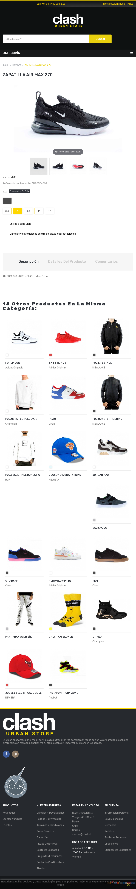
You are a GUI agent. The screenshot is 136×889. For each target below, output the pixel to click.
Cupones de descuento (118, 849)
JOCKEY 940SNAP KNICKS (65, 474)
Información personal (117, 812)
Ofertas (7, 825)
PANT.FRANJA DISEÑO (19, 636)
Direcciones (111, 843)
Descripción (28, 261)
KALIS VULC (99, 527)
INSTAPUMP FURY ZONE (63, 692)
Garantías (42, 837)
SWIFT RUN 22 (57, 362)
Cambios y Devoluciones (50, 812)
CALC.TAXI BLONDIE (61, 636)
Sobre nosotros (45, 831)
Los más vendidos (12, 818)
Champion (11, 423)
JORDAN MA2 (100, 474)
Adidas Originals (14, 367)
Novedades (9, 812)
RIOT (95, 580)
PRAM (52, 419)
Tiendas (41, 868)
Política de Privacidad (49, 818)
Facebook (6, 754)
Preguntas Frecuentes (50, 856)
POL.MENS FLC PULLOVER (21, 419)
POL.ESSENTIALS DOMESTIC (22, 474)
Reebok (53, 697)
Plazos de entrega (47, 843)
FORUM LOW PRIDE (60, 580)
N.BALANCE (98, 367)
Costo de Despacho (48, 849)
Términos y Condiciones (50, 825)
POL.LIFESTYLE (102, 362)
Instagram (15, 754)
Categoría (11, 53)
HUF (7, 479)
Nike (13, 177)
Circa (52, 423)
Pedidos (109, 831)
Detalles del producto (67, 261)
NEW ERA (54, 479)
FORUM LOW (12, 362)
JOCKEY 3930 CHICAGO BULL (23, 692)
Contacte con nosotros (50, 862)
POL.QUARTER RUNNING (107, 419)
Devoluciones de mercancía (114, 822)
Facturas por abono (116, 837)
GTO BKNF (11, 580)
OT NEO (97, 636)
